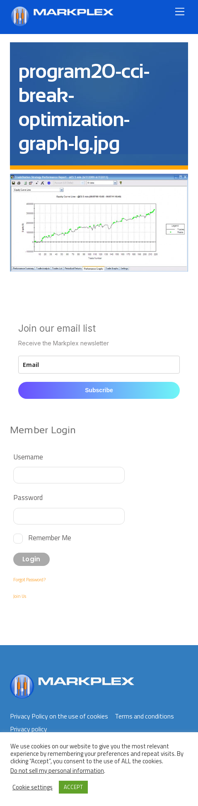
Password (28, 497)
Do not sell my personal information (57, 770)
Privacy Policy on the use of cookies (59, 716)
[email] (99, 365)
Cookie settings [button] (32, 787)
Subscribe (99, 390)
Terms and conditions (144, 716)
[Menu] (179, 11)
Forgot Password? (29, 579)
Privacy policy (28, 729)
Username (28, 457)
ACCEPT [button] (73, 787)
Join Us (19, 596)
